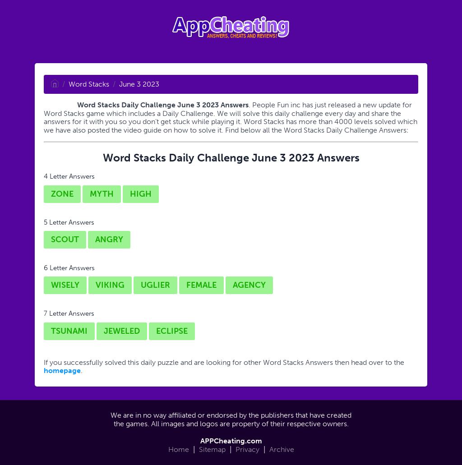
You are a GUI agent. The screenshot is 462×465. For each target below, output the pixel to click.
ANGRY (109, 239)
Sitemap (212, 449)
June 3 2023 (139, 84)
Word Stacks (89, 84)
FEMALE (201, 285)
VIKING (110, 285)
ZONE (62, 194)
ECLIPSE (172, 331)
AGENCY (249, 285)
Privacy (247, 449)
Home (178, 449)
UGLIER (155, 285)
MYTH (102, 194)
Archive (281, 449)
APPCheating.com (231, 441)
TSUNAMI (69, 331)
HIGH (141, 194)
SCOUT (65, 239)
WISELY (65, 285)
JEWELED (122, 331)
